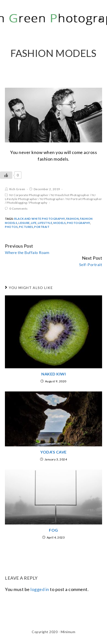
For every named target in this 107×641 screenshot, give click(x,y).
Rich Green (17, 189)
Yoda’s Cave (53, 452)
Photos (11, 226)
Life (34, 222)
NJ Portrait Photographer (84, 199)
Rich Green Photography (47, 18)
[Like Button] (6, 175)
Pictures (26, 226)
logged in (40, 589)
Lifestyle (45, 222)
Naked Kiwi (53, 373)
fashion (72, 218)
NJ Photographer (52, 199)
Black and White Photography (39, 218)
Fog (53, 530)
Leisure (24, 222)
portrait (41, 226)
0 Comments (18, 208)
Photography (38, 202)
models (59, 222)
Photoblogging (17, 202)
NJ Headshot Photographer (70, 195)
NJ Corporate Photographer (29, 195)
